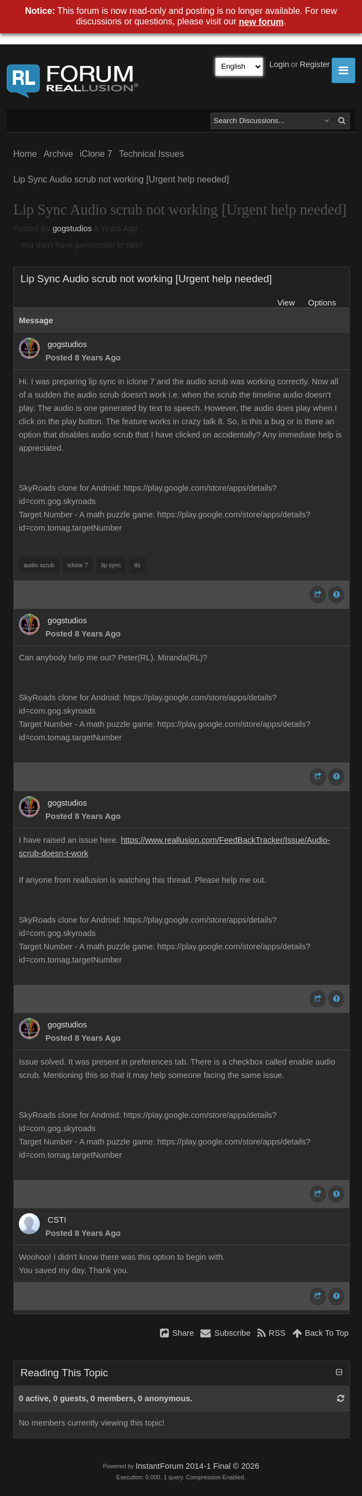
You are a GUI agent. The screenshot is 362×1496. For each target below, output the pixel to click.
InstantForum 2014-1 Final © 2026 (197, 1466)
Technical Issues (151, 154)
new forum (261, 22)
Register (314, 64)
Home (25, 154)
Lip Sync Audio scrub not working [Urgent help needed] (121, 179)
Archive (58, 154)
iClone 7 (96, 154)
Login (279, 64)
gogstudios (72, 228)
